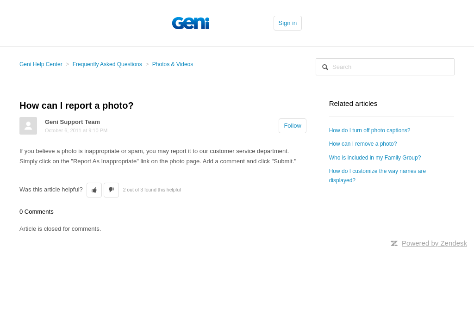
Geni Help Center (40, 64)
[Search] (385, 66)
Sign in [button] (288, 22)
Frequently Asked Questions (107, 64)
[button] (94, 190)
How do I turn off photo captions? (370, 130)
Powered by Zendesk (434, 243)
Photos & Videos (172, 64)
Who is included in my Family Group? (375, 157)
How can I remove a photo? (363, 144)
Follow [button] (292, 125)
